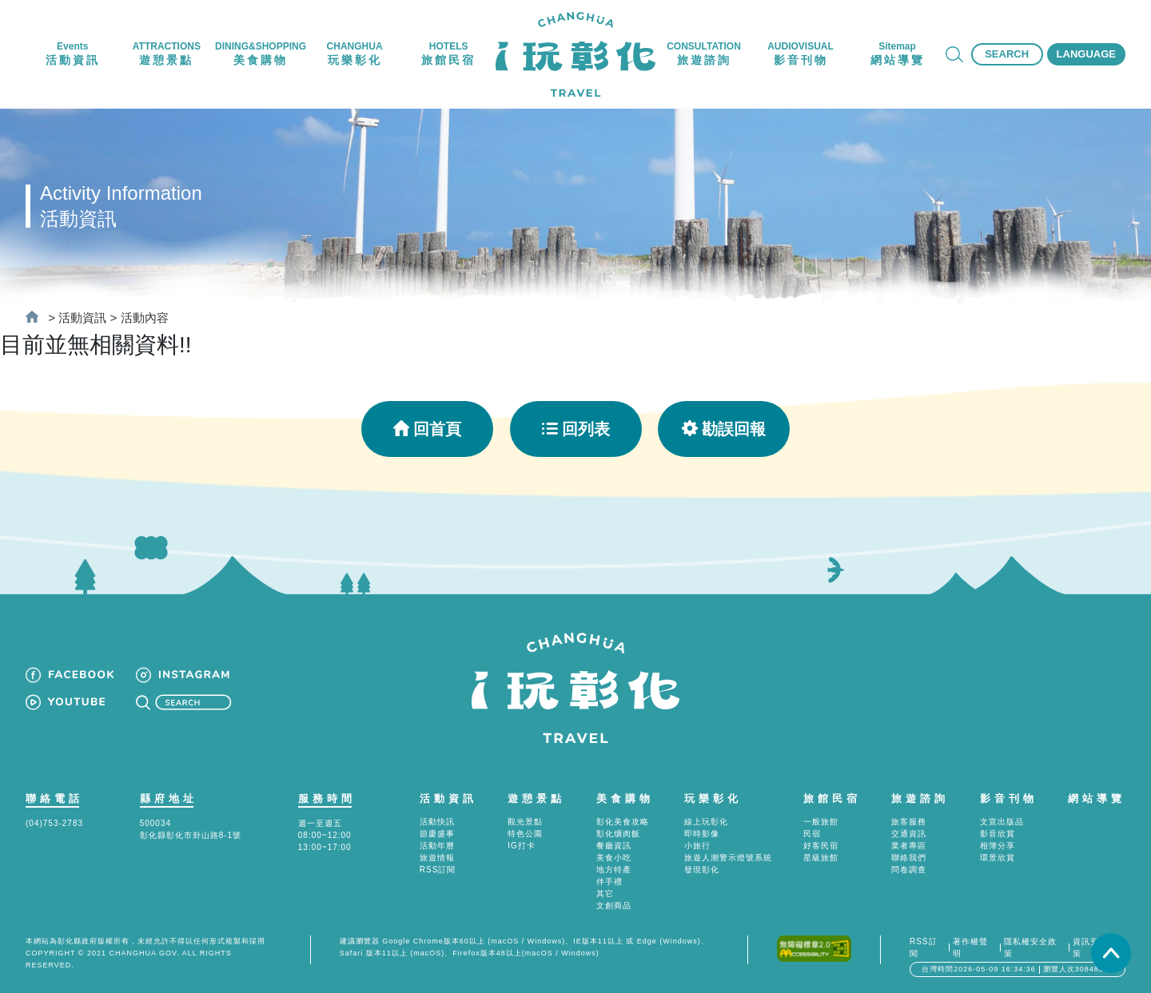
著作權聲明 (970, 947)
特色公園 (525, 833)
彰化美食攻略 (622, 821)
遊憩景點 (536, 798)
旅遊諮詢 (920, 798)
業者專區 (908, 845)
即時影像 (701, 833)
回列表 (576, 429)
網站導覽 (1096, 798)
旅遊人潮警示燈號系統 (728, 857)
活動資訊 (82, 317)
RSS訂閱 (438, 869)
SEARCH (1007, 54)
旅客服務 (908, 821)
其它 (605, 893)
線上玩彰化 (706, 821)
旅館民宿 (832, 798)
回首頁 (427, 429)
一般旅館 (820, 821)
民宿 (812, 833)
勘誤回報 (724, 429)
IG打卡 (522, 845)
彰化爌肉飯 (618, 833)
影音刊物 (1008, 798)
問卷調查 (908, 869)
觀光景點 (525, 821)
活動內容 (145, 317)
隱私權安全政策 (1030, 947)
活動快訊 (437, 821)
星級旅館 (820, 857)
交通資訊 (908, 833)
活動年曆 (437, 845)
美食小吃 (613, 857)
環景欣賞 (997, 857)
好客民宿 (820, 845)
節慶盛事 (437, 833)
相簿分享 (997, 845)
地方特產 (613, 869)
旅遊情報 (437, 857)
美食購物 (625, 798)
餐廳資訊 (613, 845)
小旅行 (697, 845)
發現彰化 (701, 869)
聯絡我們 (908, 857)
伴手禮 (609, 881)
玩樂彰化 (713, 798)
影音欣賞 (997, 833)
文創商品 (613, 905)
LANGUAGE (1086, 54)
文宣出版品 (1002, 821)
